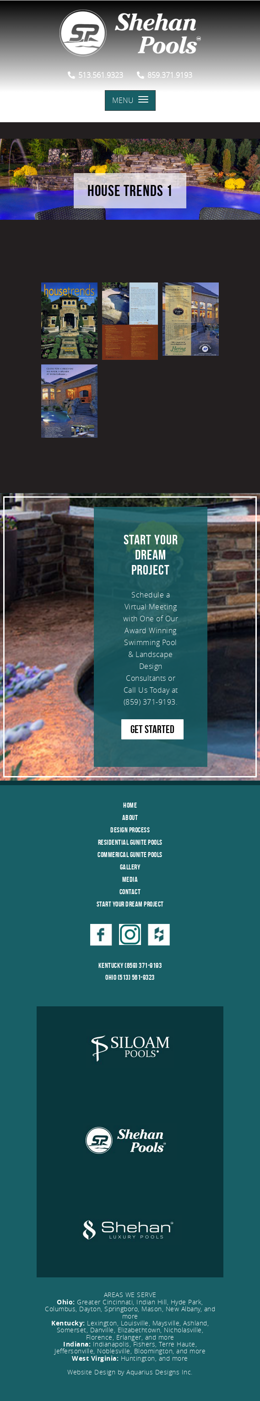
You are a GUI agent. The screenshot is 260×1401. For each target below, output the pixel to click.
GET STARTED (152, 729)
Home (130, 805)
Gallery (130, 867)
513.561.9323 (95, 75)
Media (130, 879)
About (130, 817)
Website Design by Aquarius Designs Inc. (130, 1372)
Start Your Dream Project (130, 904)
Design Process (130, 830)
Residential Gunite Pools (130, 842)
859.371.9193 (164, 75)
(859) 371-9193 (150, 702)
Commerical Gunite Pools (130, 854)
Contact (130, 892)
